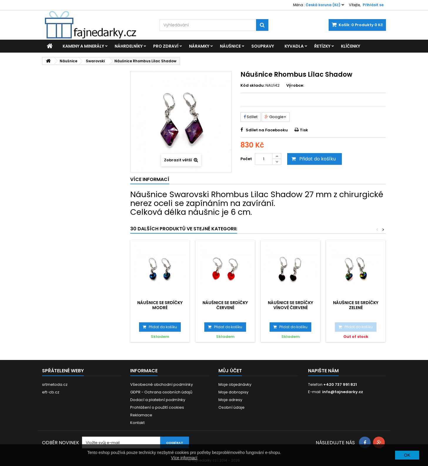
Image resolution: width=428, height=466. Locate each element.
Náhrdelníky (129, 46)
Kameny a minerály (83, 46)
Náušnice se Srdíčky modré (160, 305)
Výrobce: (295, 85)
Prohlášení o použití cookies (157, 407)
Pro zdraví (165, 46)
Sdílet (251, 117)
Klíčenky (350, 46)
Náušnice (230, 46)
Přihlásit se (373, 4)
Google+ (275, 117)
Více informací (184, 457)
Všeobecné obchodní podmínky (161, 384)
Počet (246, 159)
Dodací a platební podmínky (157, 400)
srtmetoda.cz (55, 384)
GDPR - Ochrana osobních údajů (161, 392)
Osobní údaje (231, 407)
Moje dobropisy (233, 392)
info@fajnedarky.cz (342, 392)
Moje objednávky (234, 384)
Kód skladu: (252, 85)
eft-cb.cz (50, 392)
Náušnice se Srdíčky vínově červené (290, 305)
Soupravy (262, 46)
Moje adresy (230, 400)
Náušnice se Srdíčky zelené (355, 305)
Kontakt (137, 422)
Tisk (304, 130)
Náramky (199, 46)
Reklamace (141, 415)
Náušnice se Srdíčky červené (225, 305)
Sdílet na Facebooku (267, 130)
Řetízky (322, 46)
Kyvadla (294, 46)
